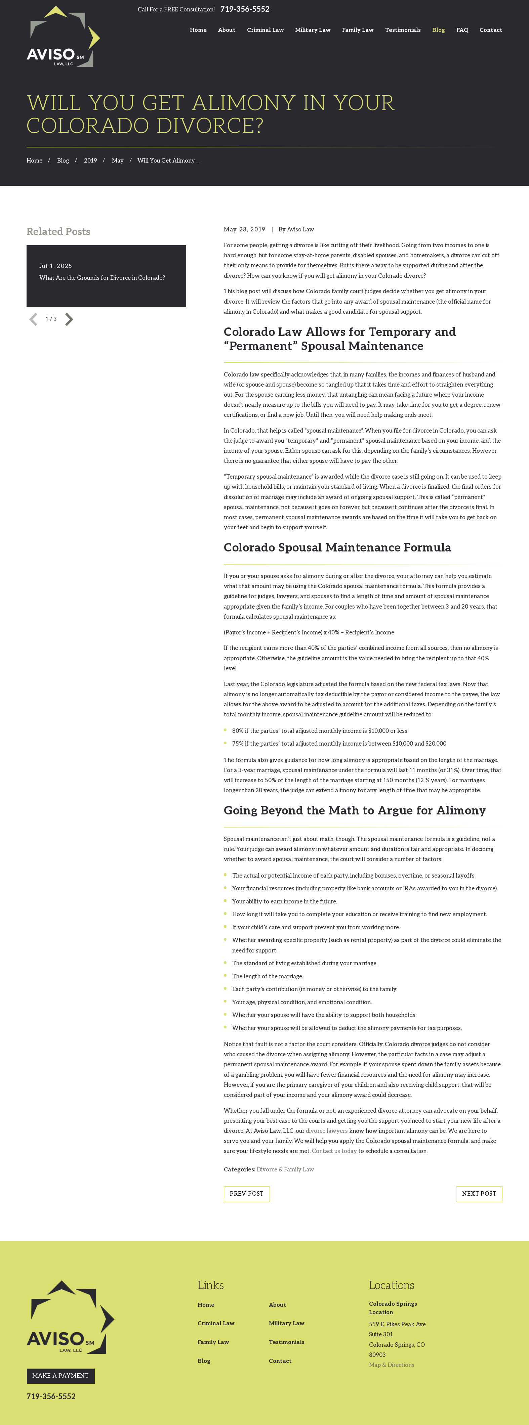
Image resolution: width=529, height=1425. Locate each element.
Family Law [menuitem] (358, 30)
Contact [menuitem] (491, 30)
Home (206, 1305)
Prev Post (247, 1194)
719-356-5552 (245, 9)
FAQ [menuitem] (462, 30)
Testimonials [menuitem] (403, 30)
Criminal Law (216, 1323)
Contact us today (334, 1151)
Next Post (479, 1194)
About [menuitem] (227, 30)
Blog (204, 1361)
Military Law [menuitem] (313, 30)
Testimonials (286, 1342)
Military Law (286, 1323)
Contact (280, 1361)
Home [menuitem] (198, 30)
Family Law (213, 1342)
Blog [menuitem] (438, 30)
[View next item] (69, 319)
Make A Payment (60, 1376)
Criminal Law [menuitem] (265, 30)
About (277, 1305)
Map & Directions (391, 1365)
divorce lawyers (327, 1131)
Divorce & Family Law (285, 1169)
